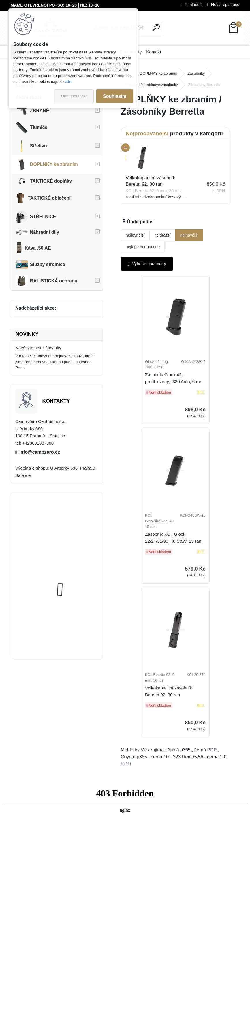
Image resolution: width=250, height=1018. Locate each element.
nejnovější (189, 235)
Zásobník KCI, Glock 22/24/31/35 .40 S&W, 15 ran (206, 392)
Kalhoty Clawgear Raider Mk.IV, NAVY (69, 581)
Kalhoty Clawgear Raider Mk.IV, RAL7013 (69, 527)
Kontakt (153, 51)
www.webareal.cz (145, 1012)
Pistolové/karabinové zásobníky (151, 85)
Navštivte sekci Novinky (38, 347)
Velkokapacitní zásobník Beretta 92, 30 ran (177, 555)
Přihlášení (194, 4)
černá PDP (206, 614)
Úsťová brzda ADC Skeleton (72, 627)
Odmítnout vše (74, 96)
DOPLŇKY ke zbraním (158, 73)
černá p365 (180, 614)
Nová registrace (225, 4)
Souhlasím (114, 96)
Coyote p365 (134, 620)
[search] (156, 27)
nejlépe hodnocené (143, 246)
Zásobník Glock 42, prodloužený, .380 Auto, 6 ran (152, 389)
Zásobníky (196, 73)
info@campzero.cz (39, 452)
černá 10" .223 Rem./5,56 (177, 620)
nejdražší (162, 235)
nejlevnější (135, 235)
